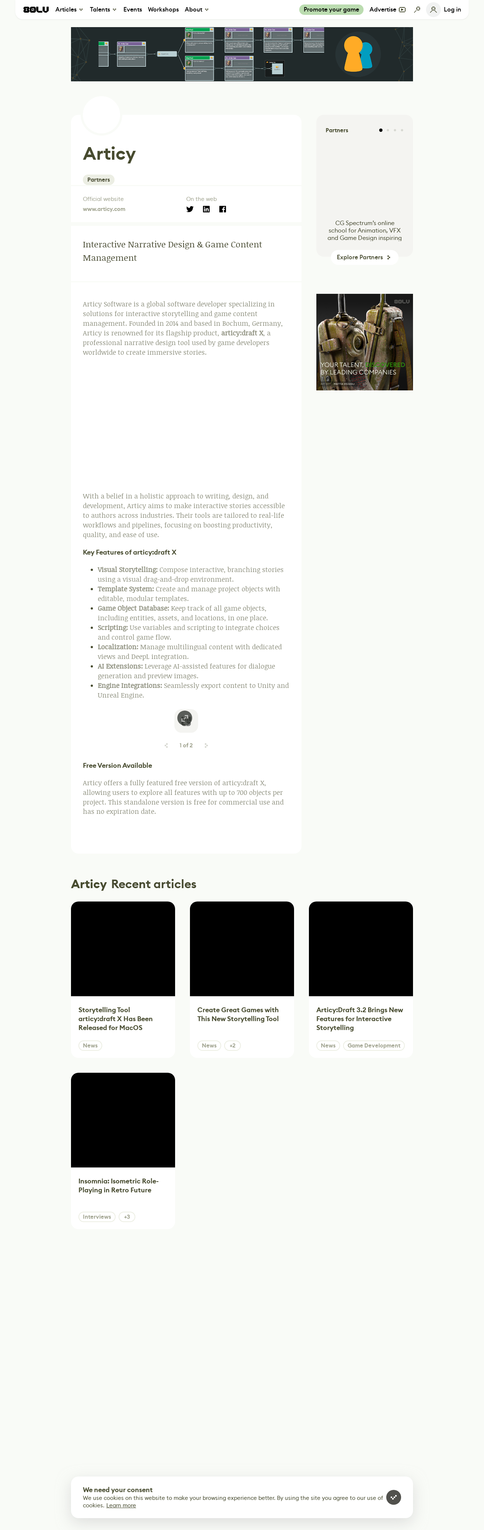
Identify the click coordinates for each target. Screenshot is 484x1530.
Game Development (374, 1045)
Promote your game (331, 9)
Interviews (97, 1217)
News (90, 1045)
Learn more (121, 1505)
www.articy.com (104, 209)
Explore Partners (360, 257)
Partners (98, 179)
